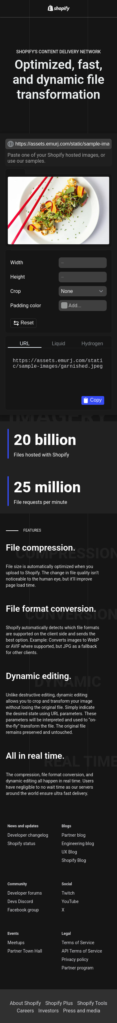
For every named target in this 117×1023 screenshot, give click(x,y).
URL (25, 343)
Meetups (15, 942)
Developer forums (24, 893)
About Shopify (25, 1003)
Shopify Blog (74, 860)
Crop (15, 291)
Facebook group (23, 909)
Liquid (58, 343)
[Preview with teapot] (56, 171)
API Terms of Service (82, 951)
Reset (23, 323)
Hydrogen (92, 343)
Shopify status (21, 843)
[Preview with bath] (36, 171)
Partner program (78, 967)
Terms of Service (78, 942)
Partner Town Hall (24, 951)
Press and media (81, 1011)
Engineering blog (78, 843)
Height (17, 277)
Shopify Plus (59, 1003)
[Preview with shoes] (77, 171)
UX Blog (69, 851)
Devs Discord (20, 901)
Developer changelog (27, 835)
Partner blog (74, 835)
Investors (48, 1011)
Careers (25, 1011)
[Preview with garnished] (15, 171)
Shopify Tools (92, 1003)
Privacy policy (75, 959)
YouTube (70, 901)
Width (16, 262)
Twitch (68, 893)
